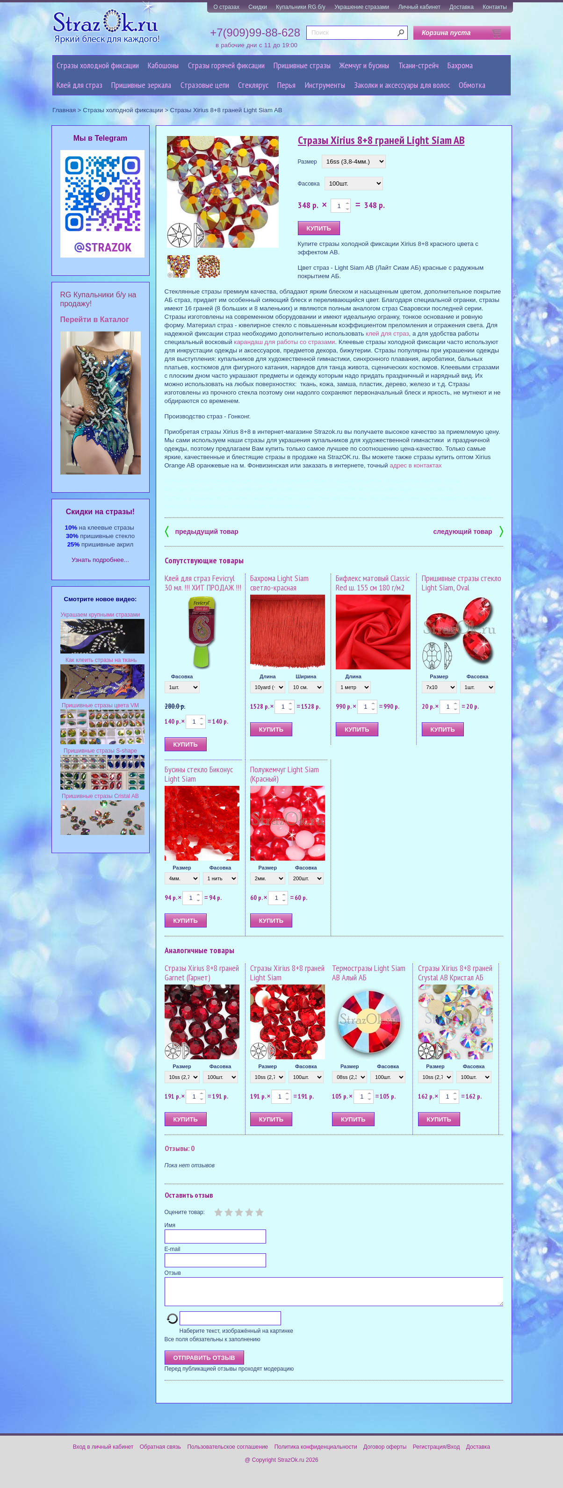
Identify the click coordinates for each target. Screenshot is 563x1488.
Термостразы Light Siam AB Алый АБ (368, 973)
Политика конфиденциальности (315, 1452)
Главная (64, 110)
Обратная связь (160, 1452)
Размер (307, 161)
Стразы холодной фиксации (98, 65)
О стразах (226, 7)
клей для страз (387, 333)
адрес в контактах (415, 465)
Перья (286, 84)
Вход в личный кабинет (103, 1452)
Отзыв (173, 1273)
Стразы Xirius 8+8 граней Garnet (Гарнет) (202, 973)
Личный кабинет (419, 7)
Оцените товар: (185, 1212)
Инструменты (325, 84)
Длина (267, 676)
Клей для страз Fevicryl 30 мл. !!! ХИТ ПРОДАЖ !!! (203, 583)
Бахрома (460, 65)
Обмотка (472, 84)
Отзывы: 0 (180, 1148)
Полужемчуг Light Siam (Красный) (284, 774)
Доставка (461, 7)
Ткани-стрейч (418, 65)
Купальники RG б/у (300, 7)
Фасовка (309, 183)
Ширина (306, 676)
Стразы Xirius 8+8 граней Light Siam (287, 973)
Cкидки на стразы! (100, 512)
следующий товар (468, 531)
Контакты (495, 7)
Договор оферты (384, 1452)
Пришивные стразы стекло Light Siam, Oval (461, 583)
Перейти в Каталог (94, 319)
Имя (170, 1225)
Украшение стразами (361, 7)
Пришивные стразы (302, 65)
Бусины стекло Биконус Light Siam (199, 774)
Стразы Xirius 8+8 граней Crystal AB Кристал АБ (455, 973)
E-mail (172, 1249)
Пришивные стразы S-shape (100, 751)
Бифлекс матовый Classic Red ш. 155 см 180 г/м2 (373, 583)
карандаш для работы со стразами (284, 341)
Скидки (257, 7)
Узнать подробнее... (100, 559)
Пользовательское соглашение (227, 1452)
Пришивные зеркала (141, 84)
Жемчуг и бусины (364, 65)
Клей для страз (79, 84)
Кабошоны (163, 65)
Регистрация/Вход (436, 1452)
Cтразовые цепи (204, 84)
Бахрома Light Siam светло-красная (279, 583)
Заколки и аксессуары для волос (402, 84)
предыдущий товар (201, 531)
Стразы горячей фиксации (226, 65)
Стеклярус (253, 84)
